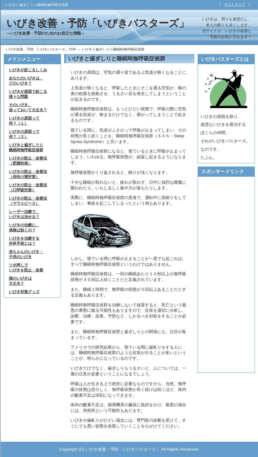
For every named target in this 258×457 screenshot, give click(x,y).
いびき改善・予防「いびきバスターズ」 (97, 23)
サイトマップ (234, 4)
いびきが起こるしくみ (28, 70)
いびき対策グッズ (24, 292)
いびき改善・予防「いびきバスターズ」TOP (41, 49)
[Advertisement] (222, 274)
